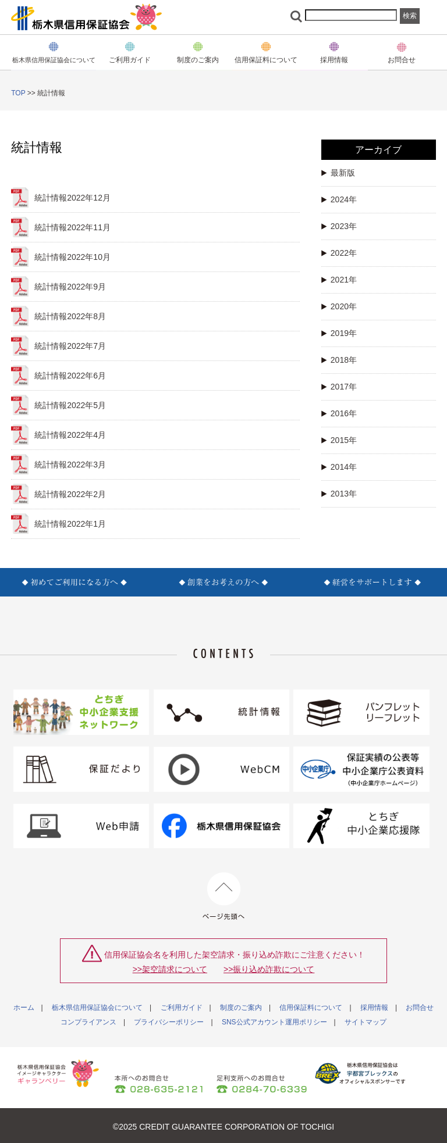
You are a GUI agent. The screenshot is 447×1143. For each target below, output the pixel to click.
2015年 (339, 440)
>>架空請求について (170, 969)
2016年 (339, 413)
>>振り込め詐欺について (269, 969)
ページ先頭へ (224, 896)
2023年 (339, 226)
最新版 (338, 172)
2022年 (339, 253)
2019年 (339, 333)
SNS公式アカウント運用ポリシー (274, 1022)
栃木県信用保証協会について (97, 1007)
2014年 (339, 467)
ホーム (23, 1007)
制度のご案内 (198, 60)
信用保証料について (310, 1007)
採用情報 (374, 1007)
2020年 (339, 306)
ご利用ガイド (182, 1007)
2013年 (339, 493)
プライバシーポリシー (169, 1022)
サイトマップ (365, 1022)
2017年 (339, 386)
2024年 (339, 199)
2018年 (339, 360)
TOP (18, 93)
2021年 (339, 279)
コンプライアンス (88, 1022)
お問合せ (402, 60)
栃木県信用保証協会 (86, 17)
